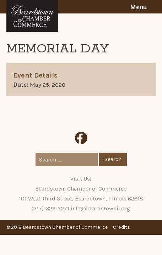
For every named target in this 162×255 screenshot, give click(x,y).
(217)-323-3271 (50, 208)
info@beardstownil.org (100, 208)
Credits (121, 227)
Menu (138, 6)
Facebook (81, 138)
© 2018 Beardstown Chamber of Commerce (57, 227)
